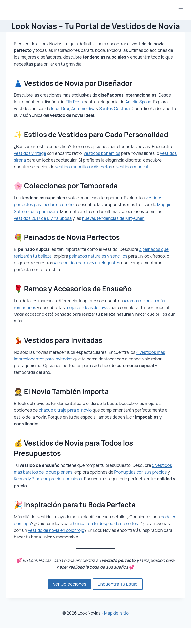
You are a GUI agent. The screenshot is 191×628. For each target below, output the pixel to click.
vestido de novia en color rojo (56, 530)
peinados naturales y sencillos (98, 256)
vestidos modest (132, 167)
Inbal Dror (60, 108)
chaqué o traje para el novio (65, 410)
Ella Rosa (74, 102)
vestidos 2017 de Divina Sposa (43, 218)
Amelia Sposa (138, 102)
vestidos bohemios (102, 153)
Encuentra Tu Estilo (118, 584)
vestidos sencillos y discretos (83, 167)
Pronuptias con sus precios (140, 472)
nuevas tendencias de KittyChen (113, 218)
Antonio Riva (83, 108)
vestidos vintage (30, 153)
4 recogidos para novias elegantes (87, 263)
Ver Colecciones (69, 584)
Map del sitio (116, 613)
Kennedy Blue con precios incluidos (48, 479)
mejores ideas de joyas (88, 307)
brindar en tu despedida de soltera (106, 523)
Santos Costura (114, 108)
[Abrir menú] (180, 10)
